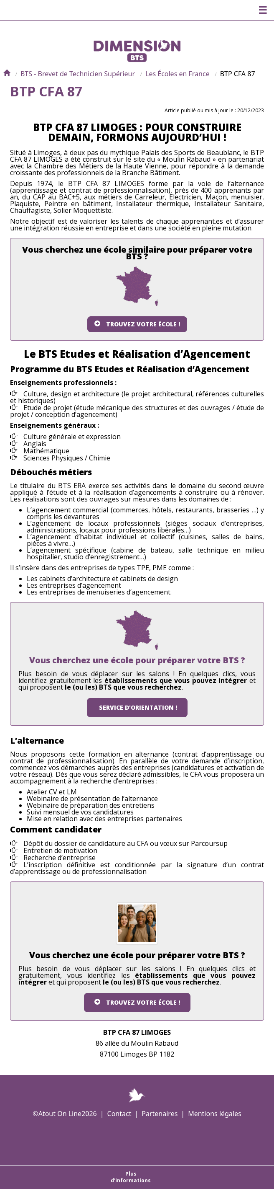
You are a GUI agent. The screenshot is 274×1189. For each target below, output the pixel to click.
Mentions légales (214, 1113)
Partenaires (160, 1113)
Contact (119, 1113)
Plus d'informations (131, 1177)
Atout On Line (59, 1113)
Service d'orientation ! (137, 707)
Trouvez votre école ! (137, 324)
